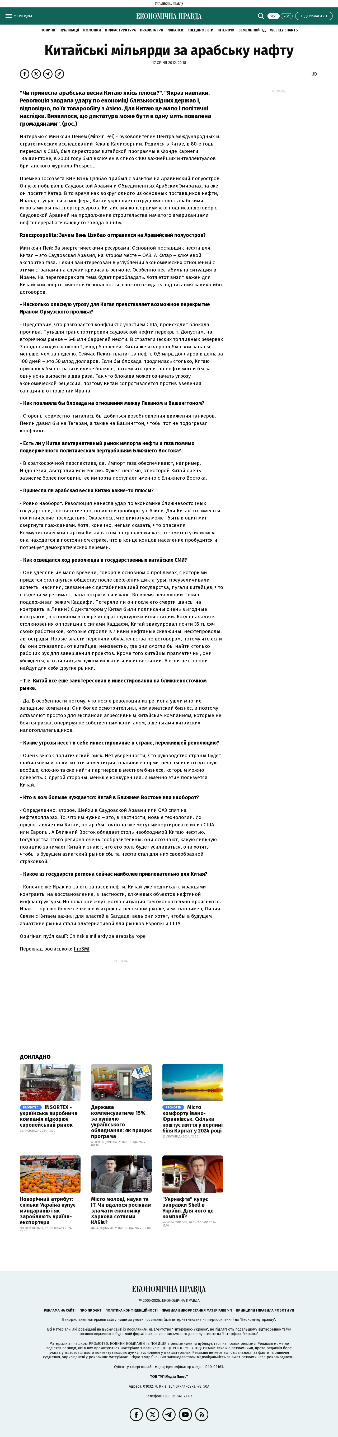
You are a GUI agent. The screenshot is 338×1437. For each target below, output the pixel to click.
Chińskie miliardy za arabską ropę (107, 936)
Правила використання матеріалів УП (197, 1310)
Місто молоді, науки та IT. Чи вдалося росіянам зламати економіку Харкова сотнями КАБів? (121, 1210)
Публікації (69, 30)
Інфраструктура (120, 30)
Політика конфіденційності (131, 1310)
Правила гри (151, 30)
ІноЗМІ (82, 949)
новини (47, 30)
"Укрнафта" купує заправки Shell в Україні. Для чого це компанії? (188, 1208)
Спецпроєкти (200, 30)
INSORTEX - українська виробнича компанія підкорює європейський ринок (49, 1116)
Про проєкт (90, 1310)
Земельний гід (252, 30)
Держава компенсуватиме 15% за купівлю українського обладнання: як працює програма (121, 1121)
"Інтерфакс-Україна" (190, 1329)
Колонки (92, 30)
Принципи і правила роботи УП (265, 1310)
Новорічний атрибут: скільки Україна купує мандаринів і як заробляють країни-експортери (48, 1210)
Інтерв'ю (226, 30)
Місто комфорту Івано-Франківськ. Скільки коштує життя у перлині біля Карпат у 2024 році (192, 1119)
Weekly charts (284, 30)
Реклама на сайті (60, 1310)
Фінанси (175, 30)
